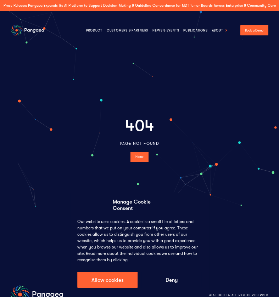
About (217, 30)
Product (94, 30)
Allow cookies (107, 280)
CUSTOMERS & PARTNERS (127, 30)
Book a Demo (254, 30)
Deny (172, 280)
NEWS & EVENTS (165, 30)
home (139, 157)
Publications (195, 30)
